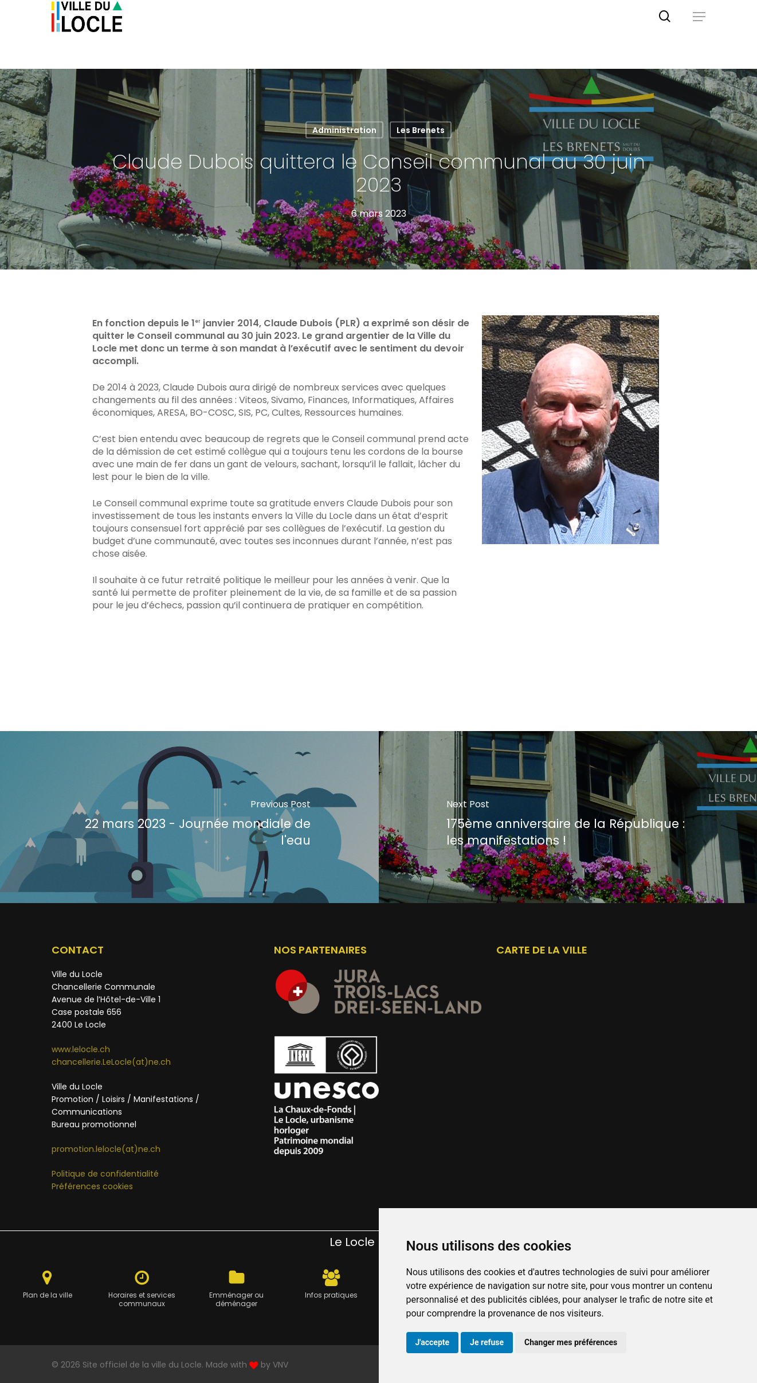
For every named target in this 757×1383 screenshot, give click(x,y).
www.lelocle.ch (81, 1049)
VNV (280, 1364)
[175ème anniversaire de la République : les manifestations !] (568, 817)
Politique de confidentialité (105, 1173)
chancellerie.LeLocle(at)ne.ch (111, 1062)
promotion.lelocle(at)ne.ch (106, 1149)
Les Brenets (421, 130)
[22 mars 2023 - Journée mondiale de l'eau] (189, 817)
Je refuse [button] (487, 1342)
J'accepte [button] (432, 1342)
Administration (344, 130)
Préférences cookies (92, 1186)
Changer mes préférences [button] (570, 1342)
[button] (699, 34)
